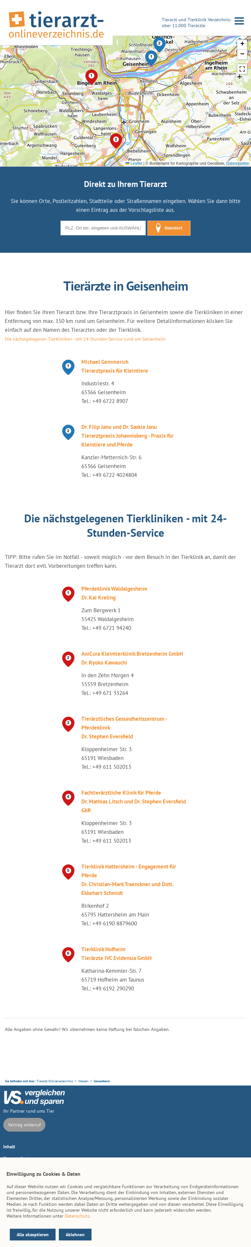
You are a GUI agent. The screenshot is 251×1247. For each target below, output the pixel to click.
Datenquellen (237, 163)
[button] (151, 58)
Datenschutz (77, 1216)
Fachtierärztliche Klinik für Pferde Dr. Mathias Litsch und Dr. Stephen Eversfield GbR (133, 801)
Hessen (83, 1081)
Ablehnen (75, 1235)
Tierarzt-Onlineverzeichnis (55, 1081)
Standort (169, 228)
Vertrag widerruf (24, 1125)
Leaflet (134, 163)
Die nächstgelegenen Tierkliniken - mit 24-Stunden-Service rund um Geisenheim (85, 339)
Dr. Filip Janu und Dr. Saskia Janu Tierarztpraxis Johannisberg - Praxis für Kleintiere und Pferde (127, 435)
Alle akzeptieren (33, 1235)
